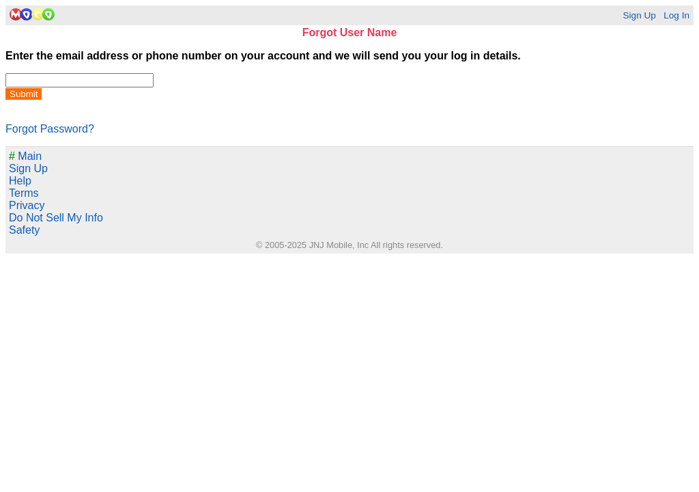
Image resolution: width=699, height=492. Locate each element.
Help (20, 181)
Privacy (26, 205)
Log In (676, 15)
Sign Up (639, 15)
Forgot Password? (49, 129)
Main (25, 156)
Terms (24, 193)
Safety (24, 230)
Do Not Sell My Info (56, 217)
